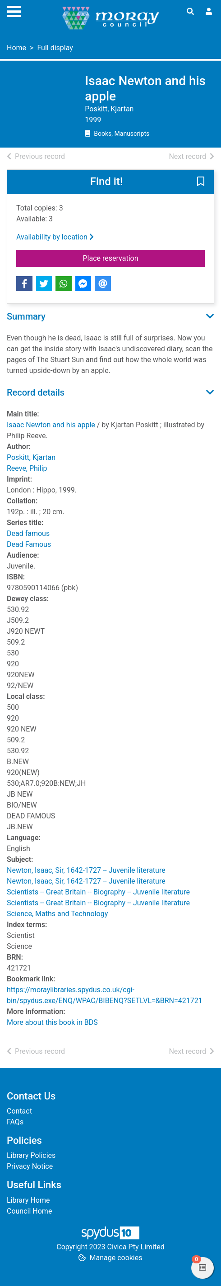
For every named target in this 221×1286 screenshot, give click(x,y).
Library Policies (31, 1155)
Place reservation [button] (144, 258)
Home (16, 47)
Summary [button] (26, 316)
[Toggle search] (190, 12)
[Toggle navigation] (14, 10)
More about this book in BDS (52, 1022)
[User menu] (208, 12)
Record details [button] (35, 392)
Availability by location (55, 237)
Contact (19, 1111)
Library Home (28, 1200)
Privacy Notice (30, 1166)
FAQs (15, 1122)
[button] (201, 182)
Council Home (29, 1211)
